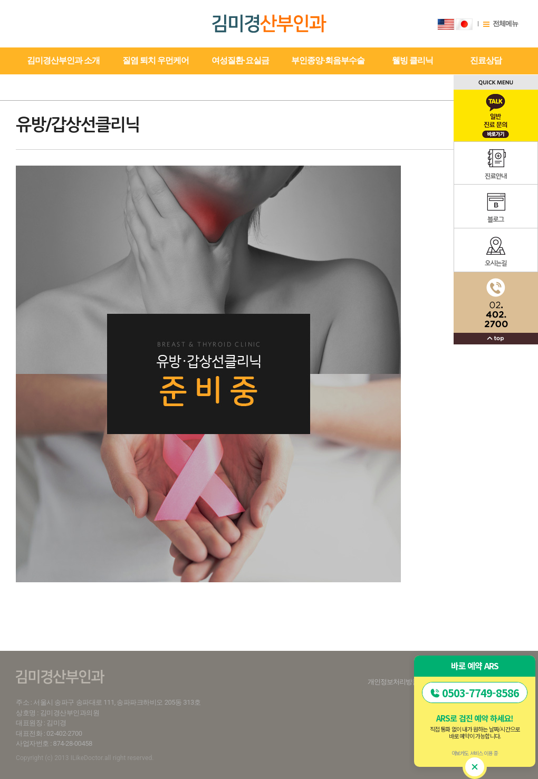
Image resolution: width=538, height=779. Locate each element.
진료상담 (486, 60)
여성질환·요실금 (240, 60)
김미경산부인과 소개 (63, 60)
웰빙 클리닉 (412, 60)
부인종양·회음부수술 (327, 60)
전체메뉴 (505, 23)
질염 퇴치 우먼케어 (155, 60)
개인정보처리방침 (393, 682)
